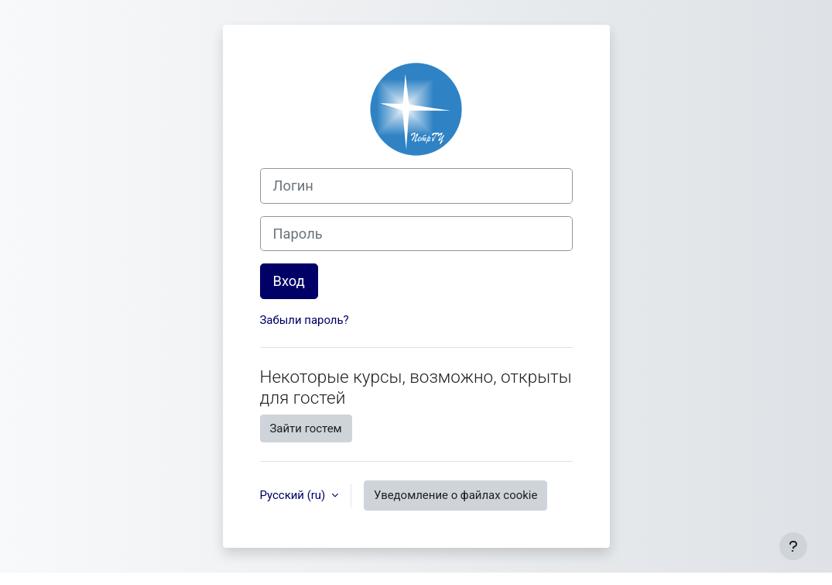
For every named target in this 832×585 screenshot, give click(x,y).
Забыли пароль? (304, 320)
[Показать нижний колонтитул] (793, 546)
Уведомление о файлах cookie (455, 495)
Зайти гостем (306, 428)
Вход (289, 281)
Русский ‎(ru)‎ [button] (294, 495)
